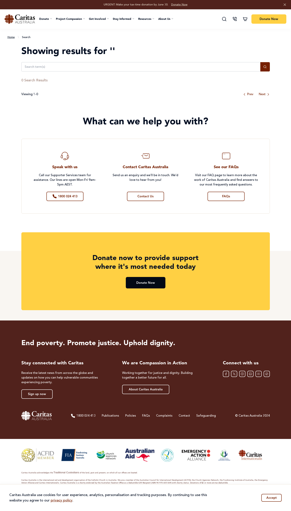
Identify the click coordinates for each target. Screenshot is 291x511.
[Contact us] (234, 19)
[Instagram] (242, 374)
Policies (130, 415)
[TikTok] (267, 374)
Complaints (164, 415)
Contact (184, 415)
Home (11, 37)
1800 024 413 (83, 416)
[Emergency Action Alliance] (195, 455)
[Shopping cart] (245, 19)
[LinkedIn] (250, 374)
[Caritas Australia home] (20, 19)
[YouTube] (258, 374)
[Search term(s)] (140, 66)
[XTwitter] (234, 374)
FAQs (146, 415)
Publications (110, 415)
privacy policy (61, 500)
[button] (45, 19)
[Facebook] (226, 374)
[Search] (224, 19)
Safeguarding (206, 415)
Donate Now (179, 4)
